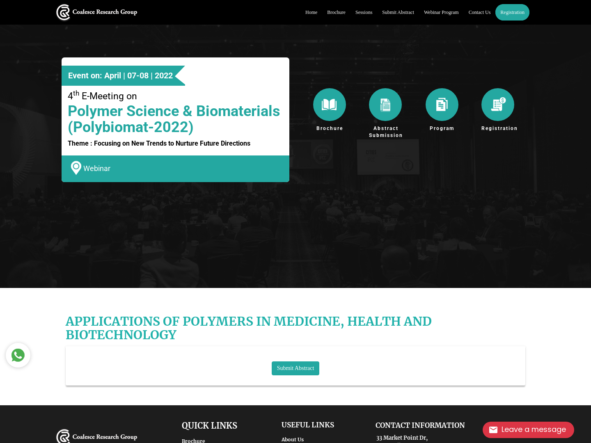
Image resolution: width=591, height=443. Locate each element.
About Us (293, 439)
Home (311, 12)
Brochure (336, 12)
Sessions (363, 12)
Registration (512, 12)
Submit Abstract (398, 12)
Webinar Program (441, 12)
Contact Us (480, 12)
